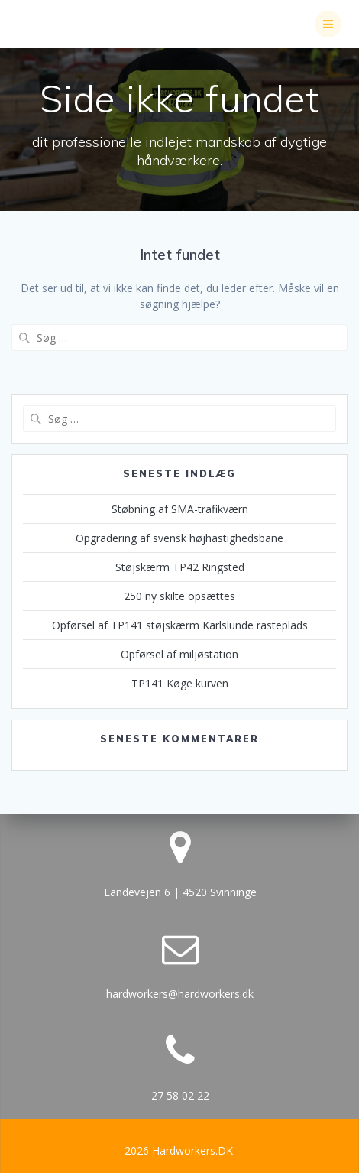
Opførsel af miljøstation (179, 654)
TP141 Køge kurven (179, 683)
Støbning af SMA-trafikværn (180, 509)
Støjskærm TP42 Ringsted (179, 567)
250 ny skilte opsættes (179, 596)
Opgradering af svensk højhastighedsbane (179, 538)
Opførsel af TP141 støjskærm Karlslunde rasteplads (180, 625)
